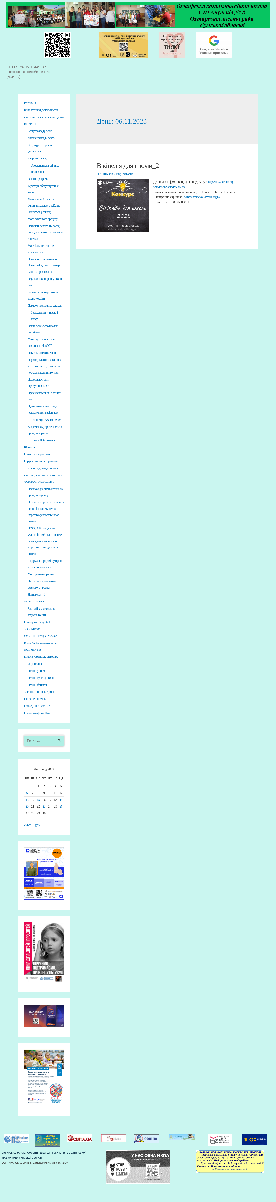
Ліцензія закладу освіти (41, 144)
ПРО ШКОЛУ (105, 174)
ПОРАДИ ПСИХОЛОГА (39, 723)
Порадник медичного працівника (43, 470)
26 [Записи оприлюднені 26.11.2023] (61, 823)
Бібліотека (30, 456)
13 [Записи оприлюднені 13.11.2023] (27, 816)
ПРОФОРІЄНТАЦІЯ (36, 715)
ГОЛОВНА (31, 103)
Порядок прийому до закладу (45, 313)
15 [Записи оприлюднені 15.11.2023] (38, 816)
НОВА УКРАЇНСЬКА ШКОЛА (43, 673)
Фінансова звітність (35, 617)
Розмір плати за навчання (42, 361)
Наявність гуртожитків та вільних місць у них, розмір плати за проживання (44, 273)
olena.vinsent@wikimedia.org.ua (202, 196)
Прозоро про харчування (38, 463)
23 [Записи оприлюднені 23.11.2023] (44, 823)
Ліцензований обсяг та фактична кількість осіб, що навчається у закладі (44, 213)
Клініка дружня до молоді (43, 477)
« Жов (27, 842)
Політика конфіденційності (40, 730)
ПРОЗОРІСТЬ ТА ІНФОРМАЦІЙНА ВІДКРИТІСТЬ (35, 124)
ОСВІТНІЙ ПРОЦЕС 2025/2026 (43, 652)
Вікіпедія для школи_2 (128, 166)
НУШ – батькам (37, 701)
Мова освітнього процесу (42, 226)
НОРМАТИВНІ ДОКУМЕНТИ (43, 110)
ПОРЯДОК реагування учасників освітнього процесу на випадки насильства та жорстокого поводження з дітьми (45, 556)
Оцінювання (35, 680)
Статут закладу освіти (40, 137)
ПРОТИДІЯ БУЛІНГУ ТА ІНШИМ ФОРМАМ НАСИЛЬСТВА (39, 491)
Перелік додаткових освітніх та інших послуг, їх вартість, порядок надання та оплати (44, 374)
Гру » (37, 842)
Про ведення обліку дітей (39, 638)
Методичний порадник (41, 590)
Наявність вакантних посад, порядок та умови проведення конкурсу (45, 240)
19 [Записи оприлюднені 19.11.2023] (61, 816)
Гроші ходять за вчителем (46, 428)
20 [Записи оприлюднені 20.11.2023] (27, 823)
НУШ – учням (36, 687)
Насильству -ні (36, 610)
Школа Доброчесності (44, 449)
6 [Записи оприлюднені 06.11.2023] (27, 810)
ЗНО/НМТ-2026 (33, 645)
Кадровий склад (37, 165)
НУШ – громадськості (41, 694)
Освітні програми (38, 186)
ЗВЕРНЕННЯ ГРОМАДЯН (40, 708)
